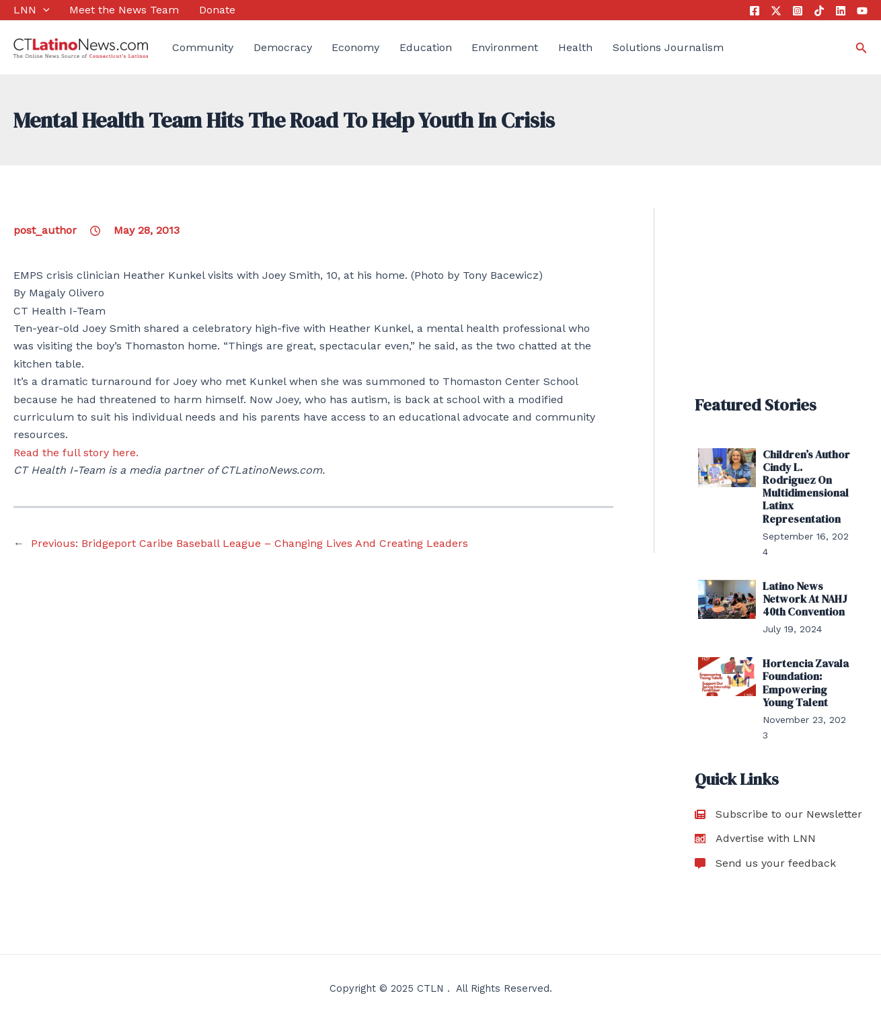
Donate (217, 9)
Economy (355, 47)
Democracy (283, 47)
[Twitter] (776, 10)
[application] (43, 10)
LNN (31, 10)
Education (425, 47)
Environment (504, 47)
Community (202, 47)
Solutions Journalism (668, 47)
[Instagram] (797, 10)
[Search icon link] (861, 48)
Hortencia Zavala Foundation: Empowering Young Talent (806, 683)
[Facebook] (754, 10)
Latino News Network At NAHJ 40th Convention (805, 599)
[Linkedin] (840, 10)
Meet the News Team (124, 9)
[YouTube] (862, 10)
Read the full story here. (76, 452)
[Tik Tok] (819, 10)
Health (575, 47)
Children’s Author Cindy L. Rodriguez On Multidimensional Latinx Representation (806, 486)
